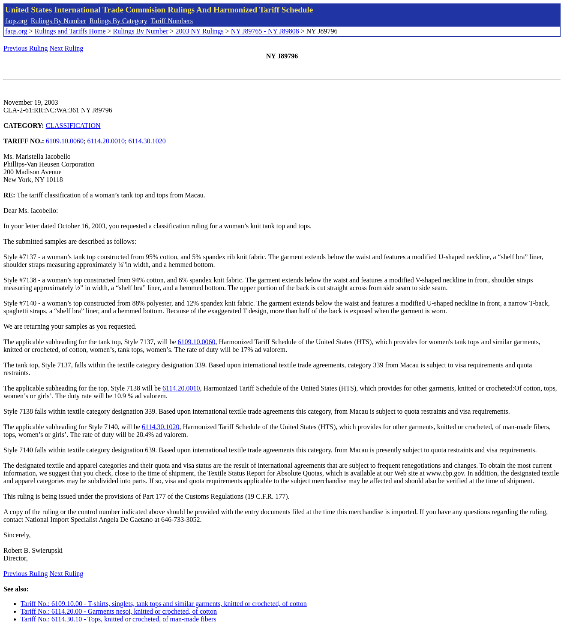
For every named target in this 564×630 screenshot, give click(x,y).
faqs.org (16, 20)
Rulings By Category (118, 20)
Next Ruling (67, 48)
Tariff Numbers (171, 20)
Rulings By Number (58, 20)
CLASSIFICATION (73, 125)
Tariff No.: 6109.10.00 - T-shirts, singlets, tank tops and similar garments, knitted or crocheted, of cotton (164, 603)
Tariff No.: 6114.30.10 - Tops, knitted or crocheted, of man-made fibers (118, 619)
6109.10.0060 (65, 141)
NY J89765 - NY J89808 (265, 31)
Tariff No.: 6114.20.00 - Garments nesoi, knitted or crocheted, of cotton (119, 611)
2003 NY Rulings (200, 31)
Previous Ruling (25, 48)
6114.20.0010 (106, 141)
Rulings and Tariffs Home (70, 31)
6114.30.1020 (146, 141)
